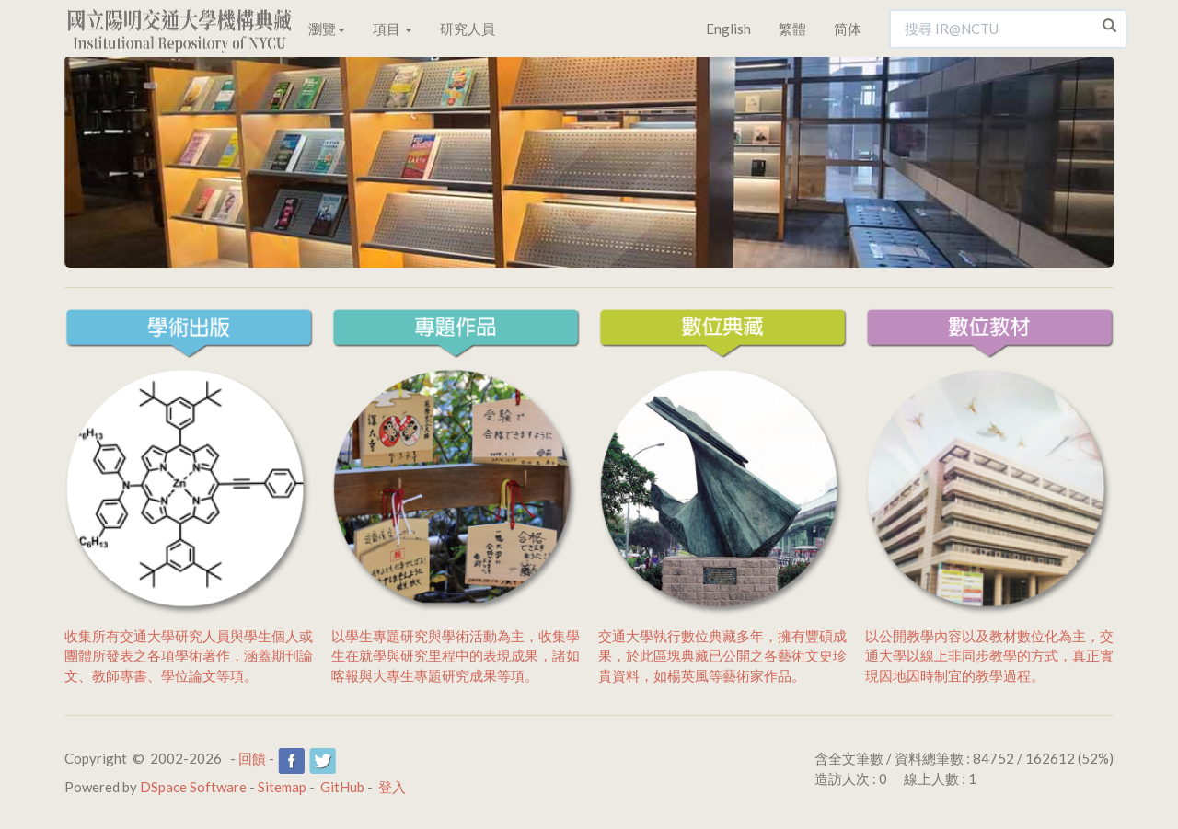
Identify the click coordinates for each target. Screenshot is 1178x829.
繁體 (792, 28)
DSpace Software (193, 786)
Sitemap (282, 786)
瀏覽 (326, 28)
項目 (392, 28)
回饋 (252, 758)
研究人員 (467, 28)
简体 (847, 28)
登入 (392, 786)
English (728, 28)
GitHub (342, 786)
